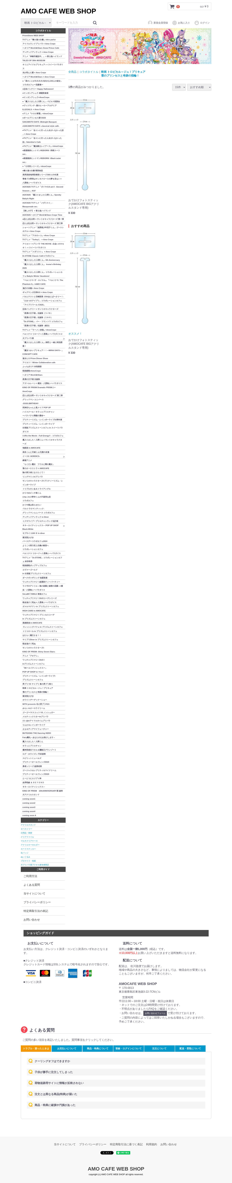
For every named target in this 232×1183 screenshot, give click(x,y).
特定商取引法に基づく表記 (126, 1144)
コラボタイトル (88, 71)
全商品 (72, 71)
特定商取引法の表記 (36, 910)
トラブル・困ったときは (36, 1048)
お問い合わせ (32, 919)
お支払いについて (66, 1048)
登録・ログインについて (128, 1048)
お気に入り (181, 22)
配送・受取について (190, 1048)
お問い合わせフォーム (155, 1013)
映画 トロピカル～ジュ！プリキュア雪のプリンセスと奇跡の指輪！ (123, 73)
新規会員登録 (158, 22)
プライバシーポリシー (37, 902)
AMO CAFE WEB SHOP (58, 11)
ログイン (202, 22)
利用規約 (151, 1144)
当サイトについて (34, 893)
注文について (159, 1048)
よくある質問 (32, 884)
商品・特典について (97, 1048)
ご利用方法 (30, 876)
